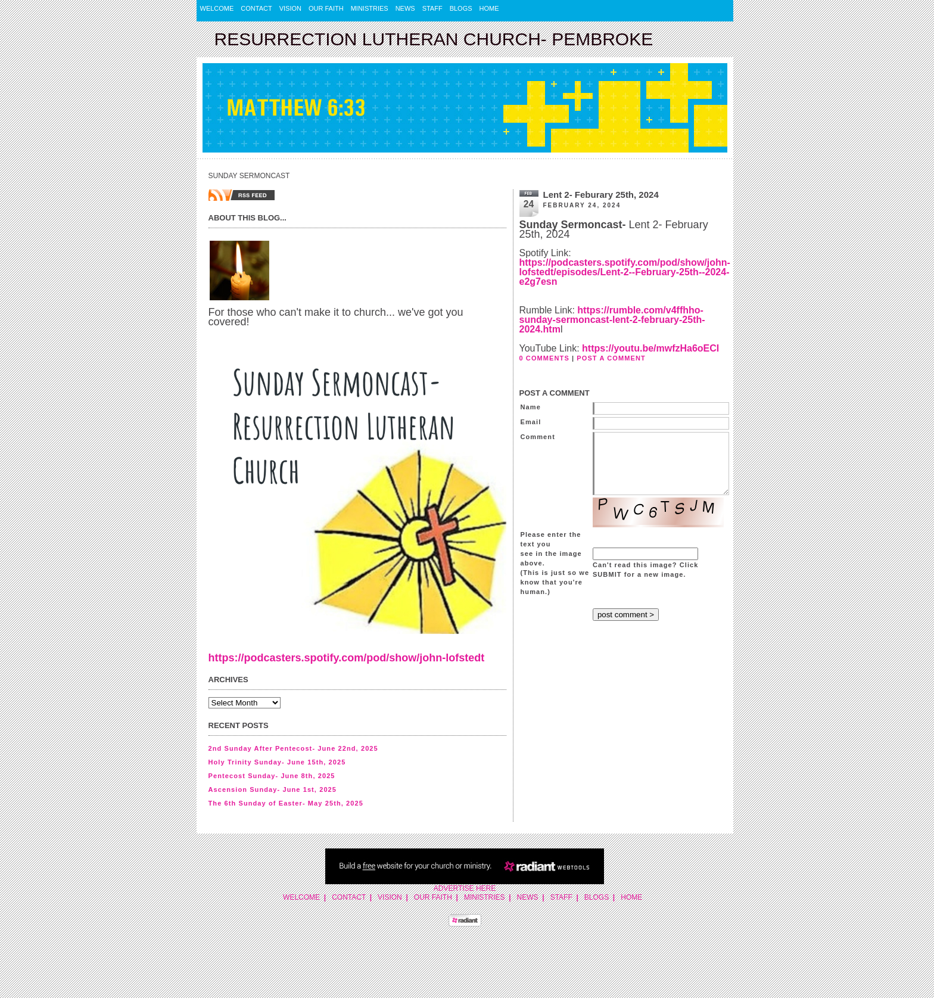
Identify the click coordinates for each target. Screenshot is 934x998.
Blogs (461, 8)
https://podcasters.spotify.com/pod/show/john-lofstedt (346, 658)
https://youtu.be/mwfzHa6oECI (650, 348)
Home (489, 8)
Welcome (217, 8)
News (405, 8)
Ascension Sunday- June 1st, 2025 (272, 789)
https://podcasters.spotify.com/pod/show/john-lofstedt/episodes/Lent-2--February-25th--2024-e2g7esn (624, 272)
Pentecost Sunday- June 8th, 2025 (271, 775)
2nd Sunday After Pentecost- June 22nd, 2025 (293, 748)
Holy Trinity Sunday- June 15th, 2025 (277, 762)
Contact (256, 8)
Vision (290, 8)
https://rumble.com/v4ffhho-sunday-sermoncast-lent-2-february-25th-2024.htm (612, 319)
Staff (432, 8)
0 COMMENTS (544, 358)
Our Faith (326, 8)
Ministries (369, 8)
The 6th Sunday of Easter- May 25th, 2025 (285, 803)
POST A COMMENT (611, 358)
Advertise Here (465, 888)
